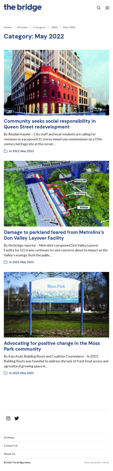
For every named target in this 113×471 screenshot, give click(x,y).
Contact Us (11, 445)
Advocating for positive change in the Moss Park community (52, 346)
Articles (22, 27)
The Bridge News (21, 462)
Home (8, 27)
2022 (54, 27)
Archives (9, 437)
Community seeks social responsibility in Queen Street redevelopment (50, 124)
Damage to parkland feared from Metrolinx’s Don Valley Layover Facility (54, 235)
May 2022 (69, 27)
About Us (9, 453)
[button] (99, 7)
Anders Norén (101, 462)
